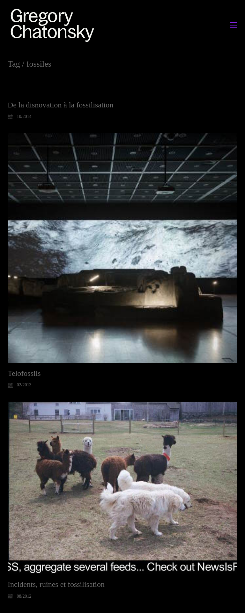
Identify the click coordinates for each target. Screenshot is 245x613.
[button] (233, 25)
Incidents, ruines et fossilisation (56, 584)
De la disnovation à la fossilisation (60, 105)
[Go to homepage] (54, 25)
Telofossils (24, 373)
